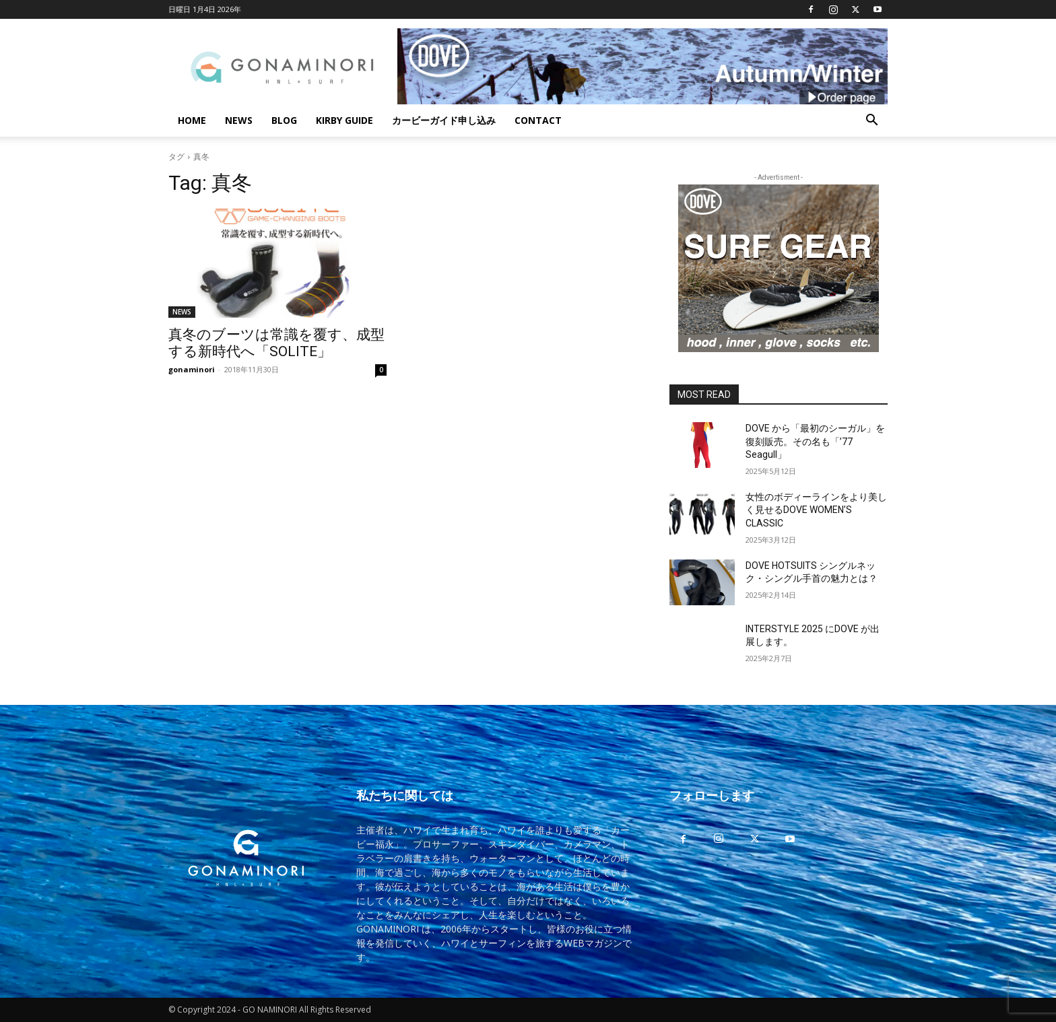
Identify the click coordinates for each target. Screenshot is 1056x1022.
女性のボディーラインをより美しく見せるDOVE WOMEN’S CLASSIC (816, 510)
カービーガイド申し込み (444, 120)
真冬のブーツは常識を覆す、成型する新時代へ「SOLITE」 (276, 343)
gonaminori (191, 369)
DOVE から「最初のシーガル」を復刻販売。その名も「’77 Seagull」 (815, 441)
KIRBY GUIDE (344, 120)
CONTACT (538, 120)
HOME (192, 120)
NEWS (239, 120)
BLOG (284, 120)
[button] (871, 121)
